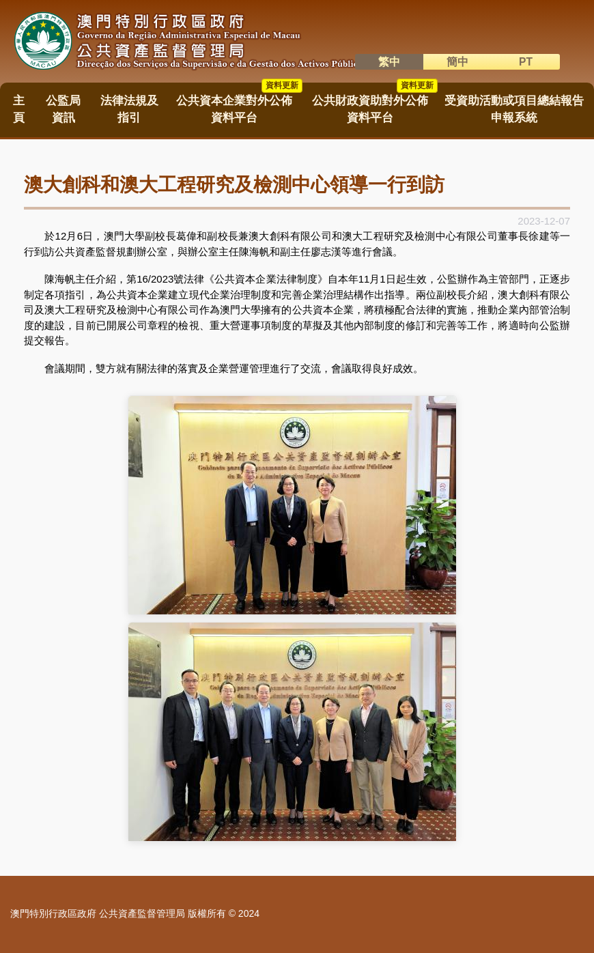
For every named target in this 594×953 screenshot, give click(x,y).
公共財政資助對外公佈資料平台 (375, 104)
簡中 (457, 62)
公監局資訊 (63, 109)
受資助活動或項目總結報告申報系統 (514, 109)
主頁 (19, 109)
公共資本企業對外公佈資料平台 (239, 104)
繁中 (389, 62)
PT (526, 62)
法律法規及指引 (129, 109)
